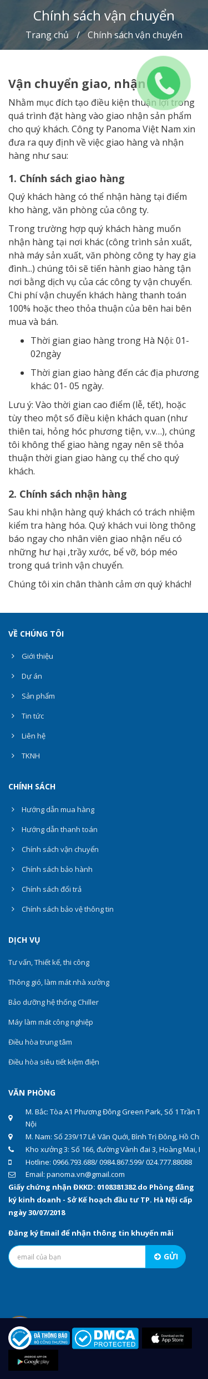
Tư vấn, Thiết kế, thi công (48, 962)
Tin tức (26, 716)
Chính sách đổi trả (45, 889)
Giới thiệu (30, 656)
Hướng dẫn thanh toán (53, 829)
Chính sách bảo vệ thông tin (61, 909)
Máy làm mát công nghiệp (50, 1022)
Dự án (25, 676)
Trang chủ (47, 35)
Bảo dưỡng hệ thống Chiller (53, 1002)
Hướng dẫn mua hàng (51, 809)
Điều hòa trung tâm (40, 1042)
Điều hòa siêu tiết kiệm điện (53, 1062)
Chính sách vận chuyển (53, 849)
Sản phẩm (31, 696)
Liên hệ (26, 736)
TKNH (24, 756)
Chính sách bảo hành (50, 869)
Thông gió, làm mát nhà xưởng (58, 982)
